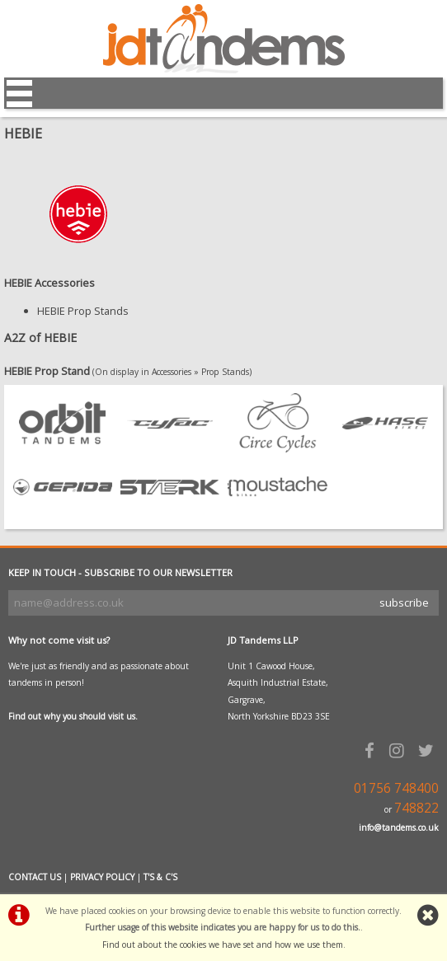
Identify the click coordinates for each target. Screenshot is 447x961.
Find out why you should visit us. (73, 716)
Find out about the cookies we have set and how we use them (222, 944)
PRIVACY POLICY (102, 877)
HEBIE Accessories (49, 282)
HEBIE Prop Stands (83, 310)
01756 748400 (396, 788)
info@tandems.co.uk (399, 827)
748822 (416, 808)
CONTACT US (34, 877)
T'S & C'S (160, 877)
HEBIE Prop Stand (47, 370)
